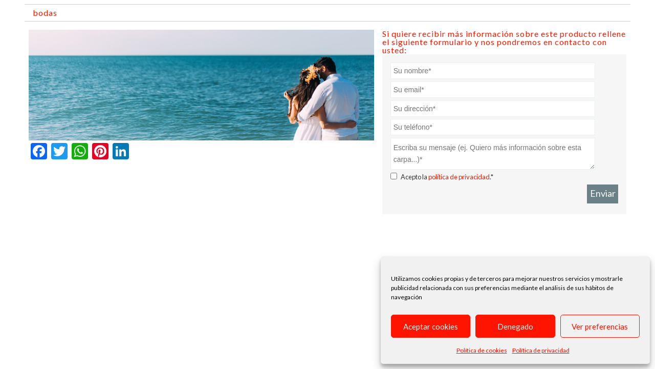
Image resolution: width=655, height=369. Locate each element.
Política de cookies (481, 350)
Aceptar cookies (430, 326)
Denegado (515, 326)
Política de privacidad (541, 350)
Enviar (603, 193)
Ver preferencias (600, 326)
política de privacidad (459, 177)
